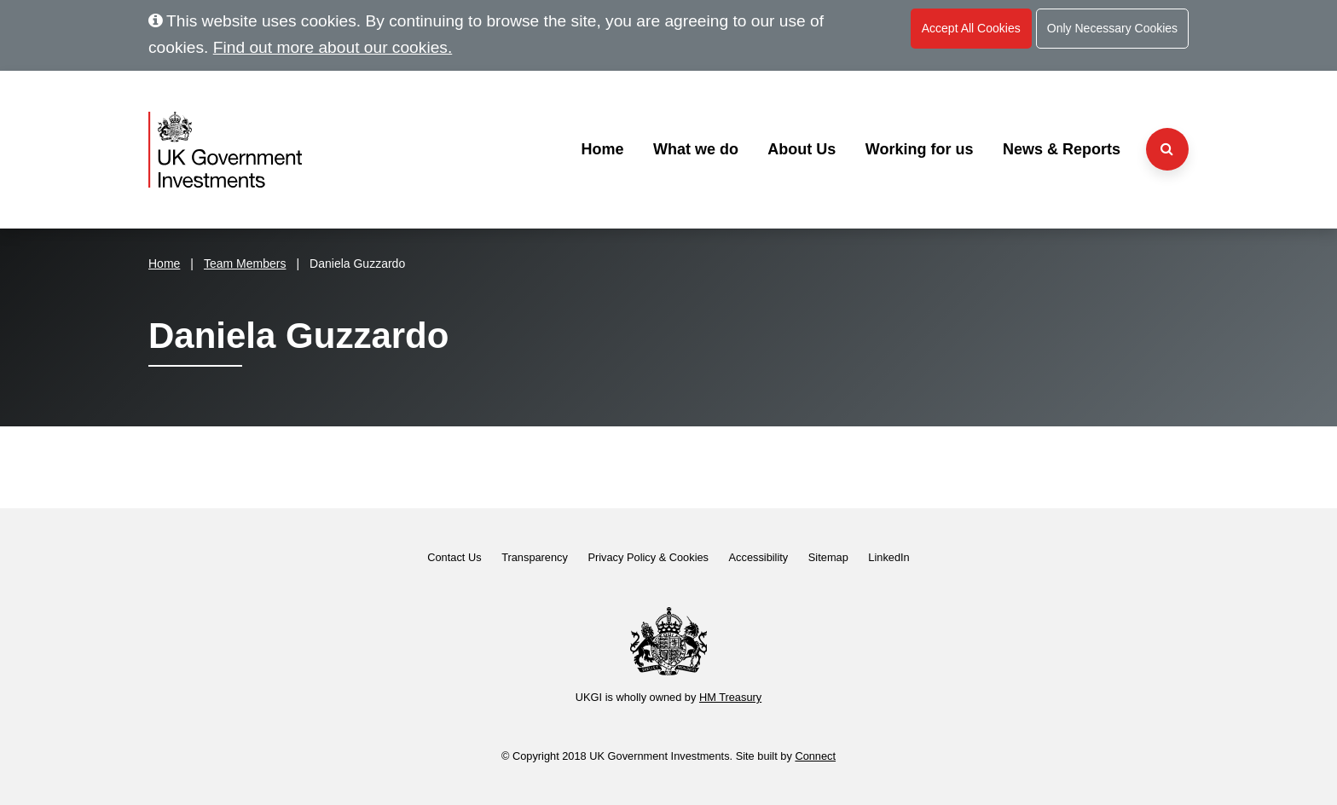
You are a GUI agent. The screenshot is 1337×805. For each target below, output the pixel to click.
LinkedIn (888, 557)
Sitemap (828, 557)
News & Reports (1061, 149)
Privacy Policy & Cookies (648, 557)
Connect (815, 756)
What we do (695, 149)
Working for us (919, 149)
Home (602, 149)
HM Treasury (730, 697)
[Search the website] (1167, 149)
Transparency (534, 557)
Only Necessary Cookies (1112, 28)
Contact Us (454, 557)
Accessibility (759, 557)
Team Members (245, 263)
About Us (801, 149)
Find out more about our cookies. (333, 47)
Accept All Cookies (971, 28)
